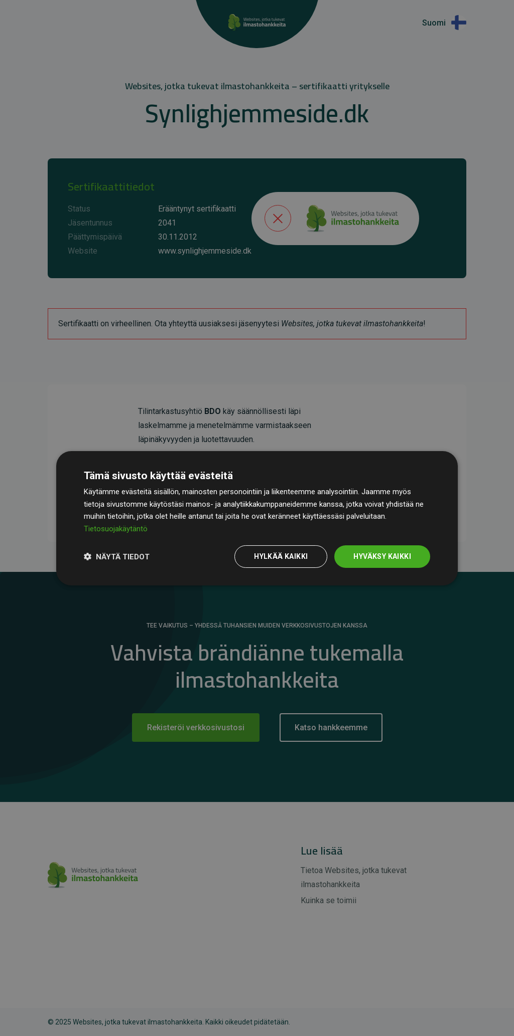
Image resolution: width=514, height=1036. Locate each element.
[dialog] (257, 518)
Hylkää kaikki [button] (281, 556)
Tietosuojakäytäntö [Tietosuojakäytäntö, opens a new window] (116, 528)
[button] (117, 556)
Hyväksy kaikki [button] (382, 556)
